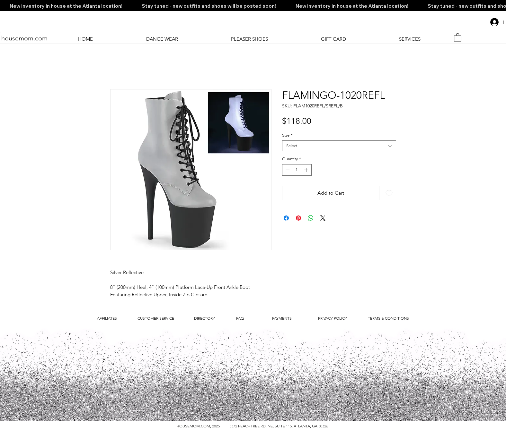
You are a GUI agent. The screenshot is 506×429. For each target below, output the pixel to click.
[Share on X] (323, 218)
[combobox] (339, 145)
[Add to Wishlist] (389, 193)
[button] (457, 37)
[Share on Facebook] (286, 218)
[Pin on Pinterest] (298, 218)
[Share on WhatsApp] (311, 218)
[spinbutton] (296, 169)
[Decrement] (287, 169)
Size (287, 135)
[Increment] (307, 169)
